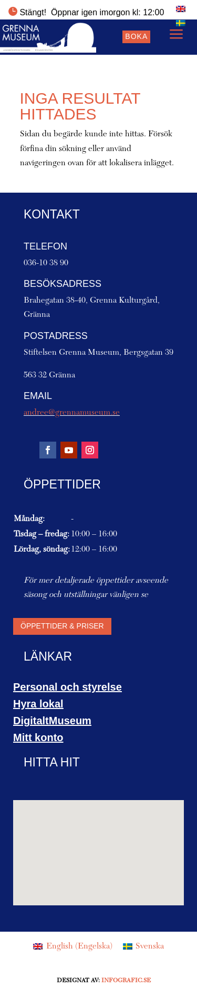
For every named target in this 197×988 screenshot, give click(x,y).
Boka (136, 36)
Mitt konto (38, 737)
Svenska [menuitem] (150, 946)
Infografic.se (126, 980)
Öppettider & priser (62, 626)
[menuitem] (181, 9)
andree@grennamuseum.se (72, 412)
